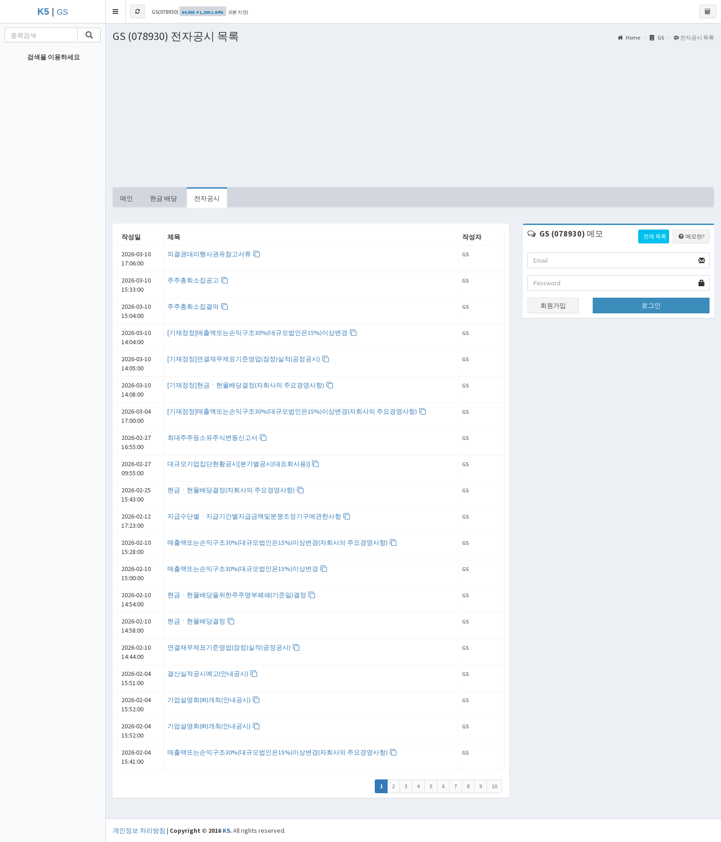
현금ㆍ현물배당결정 (201, 621)
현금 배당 (163, 198)
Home (629, 37)
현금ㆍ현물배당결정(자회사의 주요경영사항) (235, 490)
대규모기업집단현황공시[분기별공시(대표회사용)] (243, 464)
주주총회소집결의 (198, 306)
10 (494, 786)
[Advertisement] (413, 118)
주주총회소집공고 (198, 280)
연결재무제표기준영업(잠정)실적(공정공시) (233, 647)
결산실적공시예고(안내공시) (212, 673)
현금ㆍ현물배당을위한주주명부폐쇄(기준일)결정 (241, 595)
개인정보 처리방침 (139, 830)
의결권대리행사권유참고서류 (214, 254)
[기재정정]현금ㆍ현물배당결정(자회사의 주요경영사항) (250, 385)
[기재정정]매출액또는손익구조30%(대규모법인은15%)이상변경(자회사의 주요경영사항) (297, 411)
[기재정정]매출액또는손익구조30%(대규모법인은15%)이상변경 (262, 333)
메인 (126, 198)
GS (62, 12)
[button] (116, 11)
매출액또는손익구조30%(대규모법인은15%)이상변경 (247, 569)
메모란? (691, 236)
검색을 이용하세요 (53, 57)
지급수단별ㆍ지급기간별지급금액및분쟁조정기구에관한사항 (259, 516)
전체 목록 (654, 236)
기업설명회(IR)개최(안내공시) (213, 700)
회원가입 (553, 305)
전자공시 (207, 198)
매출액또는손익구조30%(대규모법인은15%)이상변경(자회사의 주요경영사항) (282, 542)
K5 (226, 830)
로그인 (651, 305)
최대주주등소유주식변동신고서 (217, 437)
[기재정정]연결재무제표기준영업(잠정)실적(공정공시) (248, 359)
